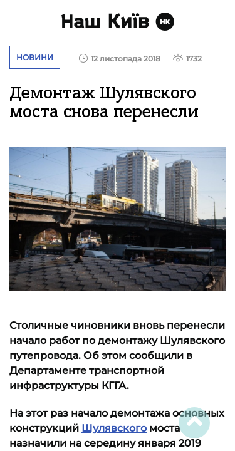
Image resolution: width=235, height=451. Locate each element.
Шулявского (114, 428)
